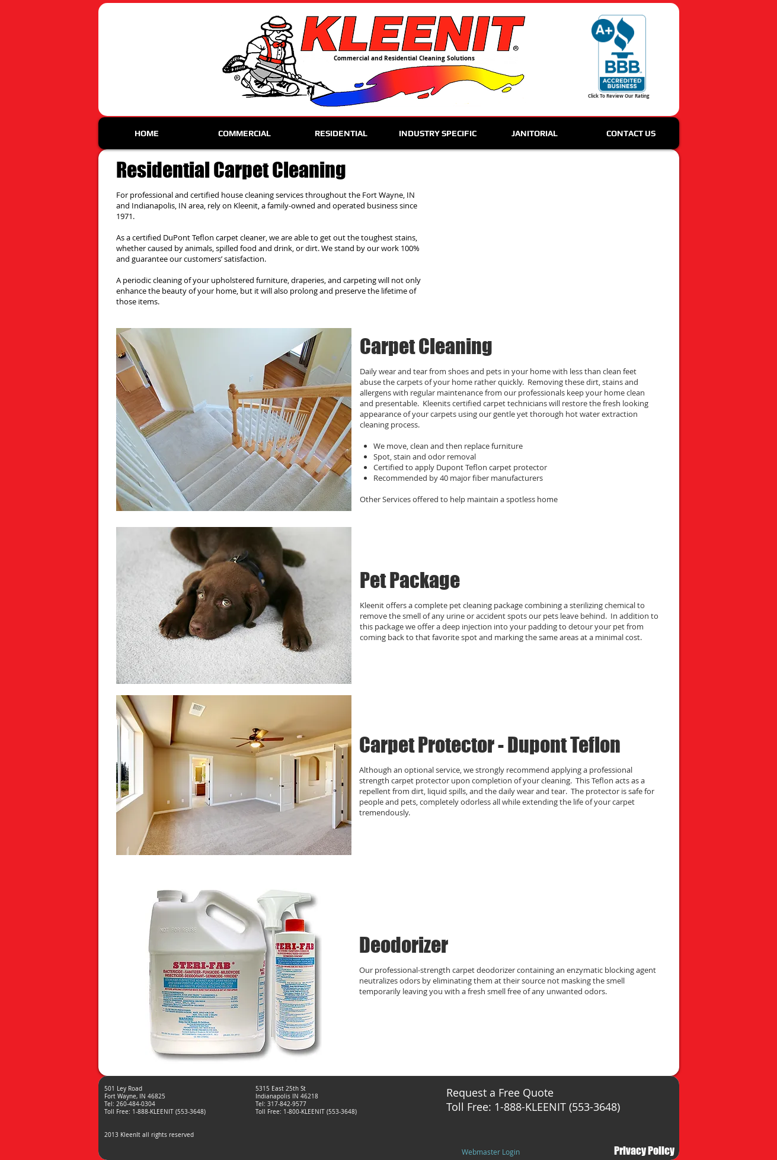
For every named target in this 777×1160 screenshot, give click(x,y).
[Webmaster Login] (491, 1152)
